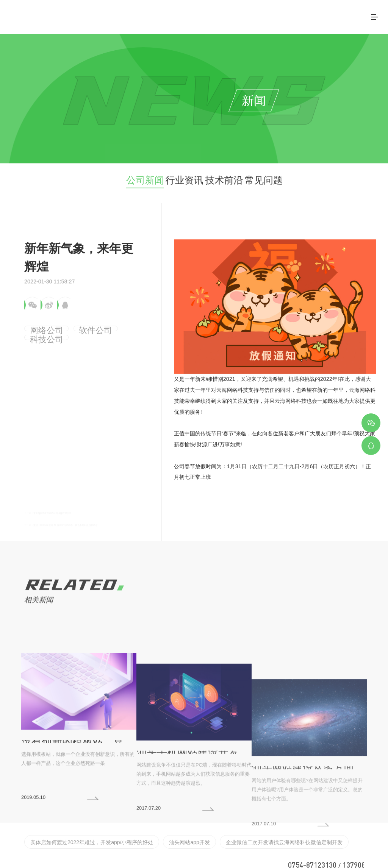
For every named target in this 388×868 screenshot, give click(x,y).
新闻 (314, 15)
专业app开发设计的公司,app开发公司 (79, 498)
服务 (228, 15)
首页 (170, 15)
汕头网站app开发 (159, 818)
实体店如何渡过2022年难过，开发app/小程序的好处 (78, 818)
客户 (285, 15)
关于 (199, 15)
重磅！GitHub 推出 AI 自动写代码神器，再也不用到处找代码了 (109, 511)
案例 (256, 15)
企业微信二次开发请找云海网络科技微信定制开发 (237, 818)
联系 (343, 15)
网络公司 (39, 326)
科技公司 (107, 326)
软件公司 (73, 326)
